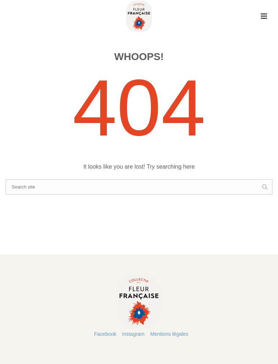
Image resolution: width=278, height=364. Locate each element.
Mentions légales (169, 334)
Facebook (105, 334)
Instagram (133, 334)
